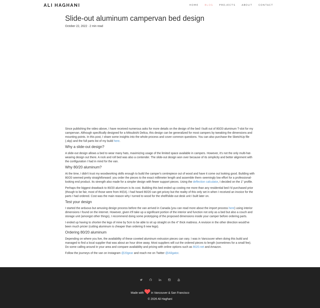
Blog (209, 5)
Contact (266, 5)
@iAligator (171, 253)
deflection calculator (205, 181)
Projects (227, 5)
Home (194, 5)
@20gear (127, 253)
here (117, 140)
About (247, 5)
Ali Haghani (62, 5)
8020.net (198, 246)
